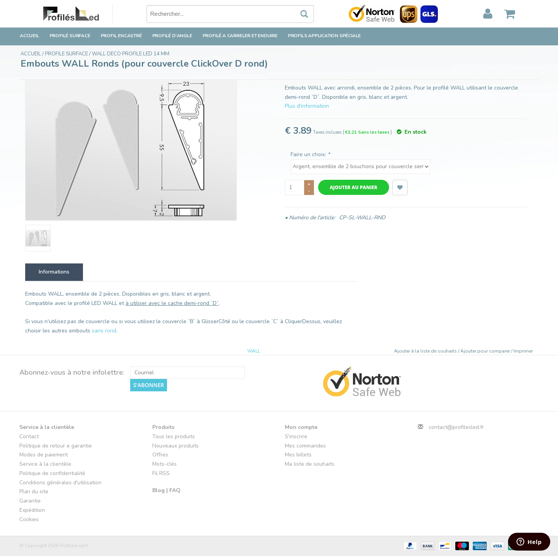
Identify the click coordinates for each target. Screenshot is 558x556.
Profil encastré (121, 36)
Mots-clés (164, 464)
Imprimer (523, 351)
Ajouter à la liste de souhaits (426, 351)
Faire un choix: (310, 154)
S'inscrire (296, 436)
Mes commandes (305, 445)
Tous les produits (173, 436)
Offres (160, 454)
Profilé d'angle (172, 36)
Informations (54, 271)
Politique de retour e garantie (55, 445)
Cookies (29, 519)
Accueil (29, 36)
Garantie (30, 500)
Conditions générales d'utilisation (60, 482)
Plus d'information (307, 106)
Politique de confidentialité (52, 473)
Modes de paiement (43, 454)
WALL (253, 351)
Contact (29, 436)
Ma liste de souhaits (309, 464)
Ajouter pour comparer (485, 351)
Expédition (32, 510)
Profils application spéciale (324, 36)
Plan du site (33, 491)
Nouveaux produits (175, 445)
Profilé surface (70, 36)
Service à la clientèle (45, 464)
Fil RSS (161, 473)
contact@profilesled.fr (456, 427)
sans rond (104, 330)
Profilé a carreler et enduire (240, 36)
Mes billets (298, 454)
